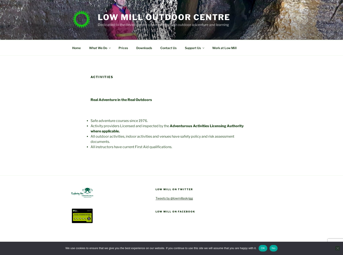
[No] (337, 248)
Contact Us (168, 48)
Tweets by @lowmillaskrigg (174, 198)
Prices (123, 48)
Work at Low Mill (224, 48)
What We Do (100, 48)
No (273, 248)
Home (76, 48)
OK (263, 248)
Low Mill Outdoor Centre (164, 17)
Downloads (144, 48)
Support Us (195, 48)
